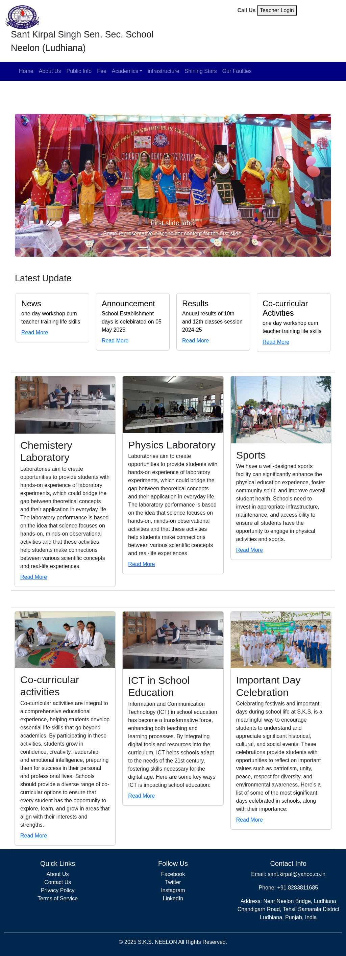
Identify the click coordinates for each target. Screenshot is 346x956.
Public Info (79, 71)
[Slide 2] (155, 247)
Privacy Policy (58, 890)
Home (26, 71)
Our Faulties (237, 71)
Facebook (173, 874)
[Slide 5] (191, 247)
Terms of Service (58, 898)
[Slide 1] (143, 247)
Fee (101, 71)
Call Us (246, 10)
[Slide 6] (203, 247)
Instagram (173, 890)
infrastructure (163, 71)
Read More (34, 332)
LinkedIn (173, 898)
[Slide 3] (167, 247)
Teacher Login (277, 10)
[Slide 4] (179, 247)
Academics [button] (125, 71)
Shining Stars (201, 71)
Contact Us (57, 882)
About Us (50, 71)
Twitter (173, 882)
